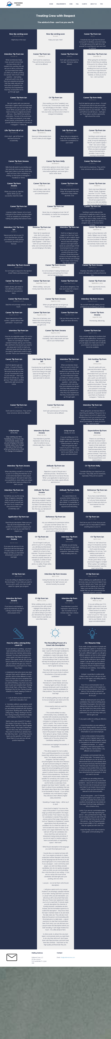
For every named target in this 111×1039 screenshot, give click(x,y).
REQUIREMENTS (61, 4)
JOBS (70, 4)
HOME (51, 4)
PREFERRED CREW (18, 4)
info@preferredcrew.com (68, 962)
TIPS (101, 4)
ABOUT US (93, 4)
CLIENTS (84, 4)
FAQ (77, 4)
